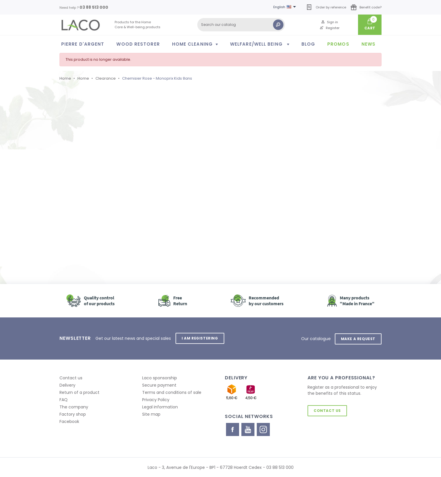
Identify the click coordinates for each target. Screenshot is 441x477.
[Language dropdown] (286, 7)
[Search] (241, 24)
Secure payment (159, 384)
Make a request (358, 338)
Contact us (70, 377)
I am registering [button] (200, 338)
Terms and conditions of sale (171, 392)
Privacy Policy (155, 399)
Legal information (160, 406)
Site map (151, 414)
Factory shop (72, 414)
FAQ (63, 399)
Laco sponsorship (159, 377)
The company (73, 406)
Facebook (69, 421)
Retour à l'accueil (92, 215)
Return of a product (79, 392)
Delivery (67, 384)
